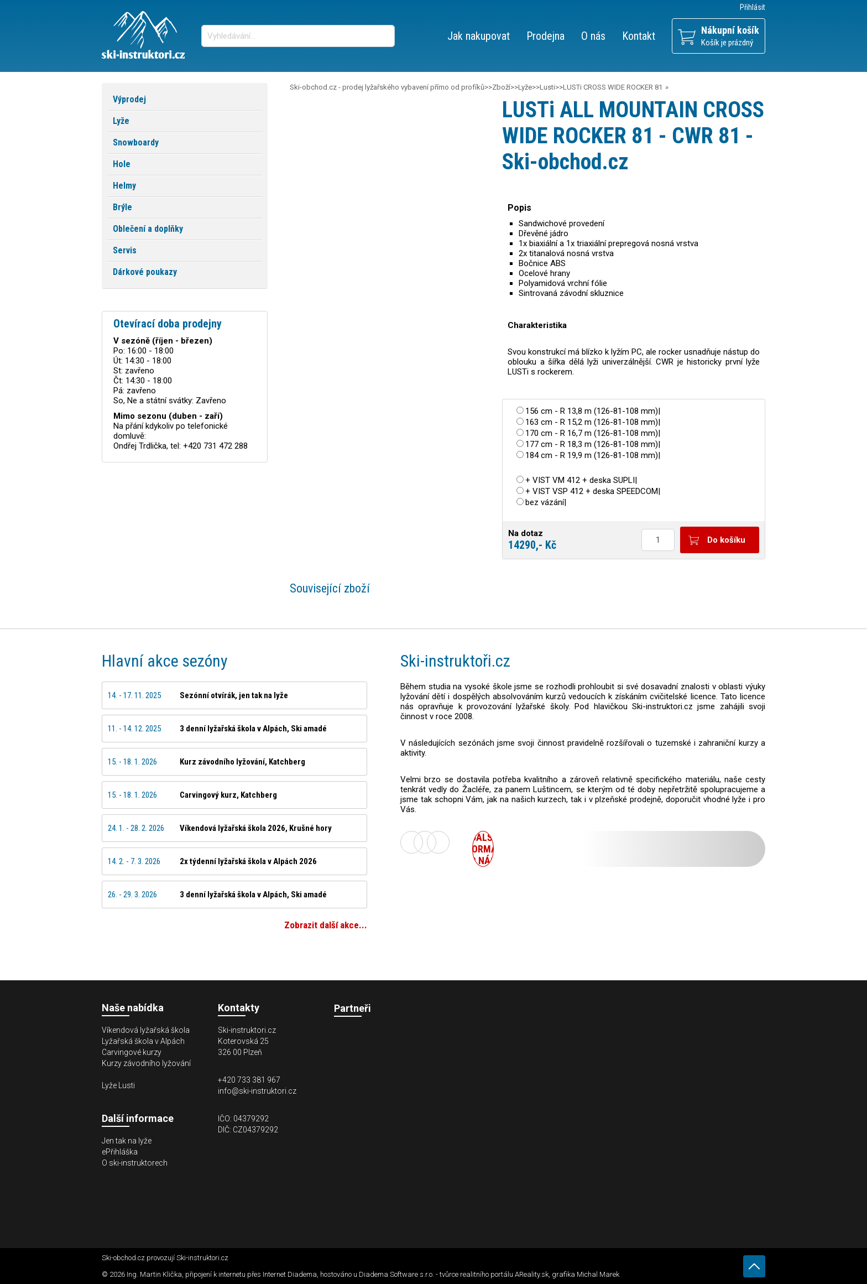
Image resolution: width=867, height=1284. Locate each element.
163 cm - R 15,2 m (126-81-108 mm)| (592, 422)
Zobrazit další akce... (325, 924)
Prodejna (545, 36)
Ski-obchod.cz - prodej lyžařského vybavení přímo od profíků (387, 87)
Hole (121, 164)
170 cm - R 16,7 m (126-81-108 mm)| (592, 433)
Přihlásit (752, 7)
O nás (593, 36)
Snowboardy (136, 142)
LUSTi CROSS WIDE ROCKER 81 (612, 87)
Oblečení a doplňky (148, 228)
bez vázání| (545, 502)
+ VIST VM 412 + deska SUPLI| (581, 480)
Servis (125, 250)
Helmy (124, 185)
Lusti (547, 87)
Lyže (525, 87)
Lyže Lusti (118, 1085)
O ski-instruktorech (135, 1162)
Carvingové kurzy (131, 1052)
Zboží (501, 87)
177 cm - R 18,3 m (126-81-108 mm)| (592, 444)
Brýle (122, 207)
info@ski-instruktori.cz (257, 1091)
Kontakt (638, 36)
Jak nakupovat (478, 36)
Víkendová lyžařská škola (146, 1030)
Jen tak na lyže (127, 1140)
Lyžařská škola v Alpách (143, 1041)
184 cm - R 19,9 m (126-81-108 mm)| (592, 455)
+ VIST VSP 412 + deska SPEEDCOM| (592, 491)
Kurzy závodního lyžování (146, 1063)
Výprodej (129, 99)
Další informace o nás (483, 848)
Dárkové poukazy (145, 272)
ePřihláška (120, 1151)
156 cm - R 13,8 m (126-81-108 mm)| (592, 411)
